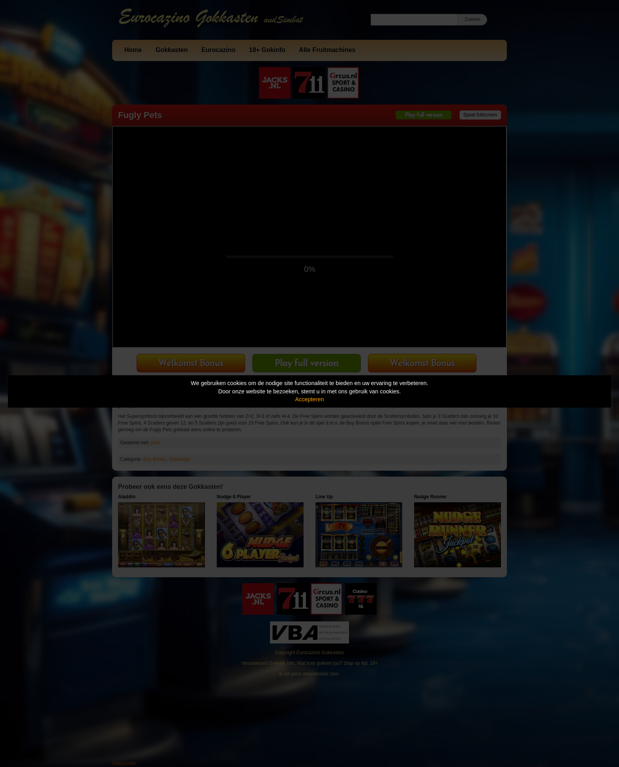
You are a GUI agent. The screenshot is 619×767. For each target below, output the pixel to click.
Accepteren (309, 399)
